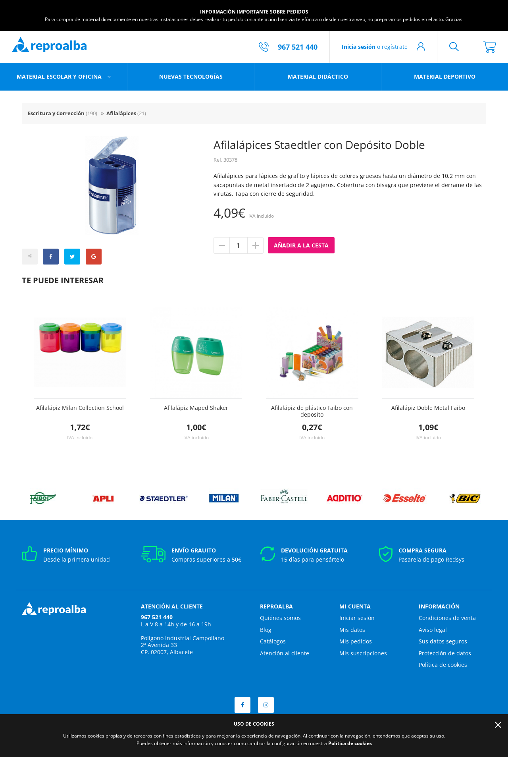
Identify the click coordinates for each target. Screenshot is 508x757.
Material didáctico (318, 76)
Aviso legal (433, 629)
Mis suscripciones (363, 653)
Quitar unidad (222, 245)
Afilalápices (126, 113)
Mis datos (352, 629)
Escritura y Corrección (62, 113)
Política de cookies (443, 664)
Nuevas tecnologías (191, 76)
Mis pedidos (355, 641)
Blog (265, 629)
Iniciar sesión (357, 618)
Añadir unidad (255, 245)
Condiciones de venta (447, 618)
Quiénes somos (280, 618)
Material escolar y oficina (60, 76)
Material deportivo (444, 76)
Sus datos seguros (443, 641)
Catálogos (273, 641)
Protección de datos (445, 653)
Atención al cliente (284, 653)
